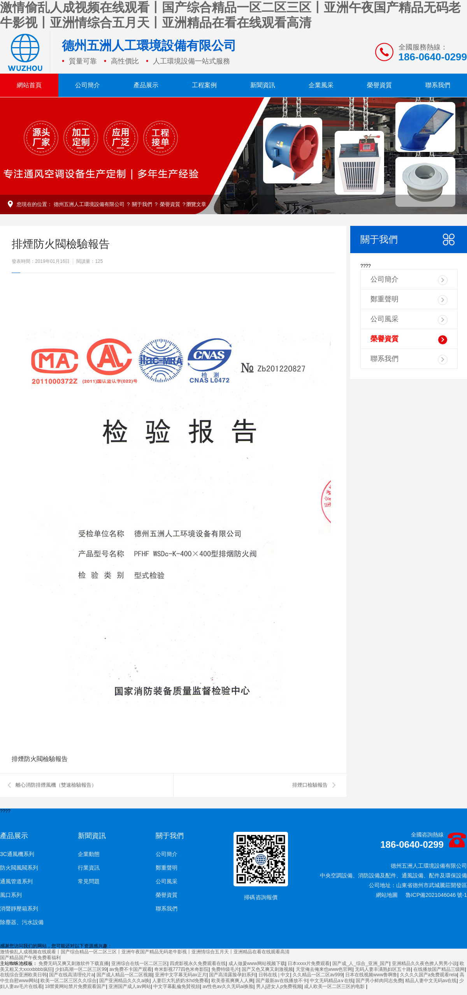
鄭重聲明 (409, 300)
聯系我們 (437, 85)
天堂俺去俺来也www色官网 (324, 969)
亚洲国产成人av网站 (130, 986)
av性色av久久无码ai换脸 (228, 986)
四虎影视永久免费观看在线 (198, 963)
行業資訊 (89, 868)
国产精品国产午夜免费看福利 (30, 957)
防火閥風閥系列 (19, 868)
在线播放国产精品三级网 (439, 969)
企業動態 (89, 854)
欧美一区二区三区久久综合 (68, 980)
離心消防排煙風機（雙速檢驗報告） (56, 785)
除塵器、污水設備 (22, 922)
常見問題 (89, 881)
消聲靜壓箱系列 (19, 908)
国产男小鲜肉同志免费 (379, 980)
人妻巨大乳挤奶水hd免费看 (180, 980)
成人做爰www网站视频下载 (256, 963)
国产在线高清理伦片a (71, 974)
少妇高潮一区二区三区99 (81, 969)
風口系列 (11, 895)
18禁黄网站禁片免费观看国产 (75, 986)
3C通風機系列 (17, 854)
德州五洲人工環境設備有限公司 (89, 204)
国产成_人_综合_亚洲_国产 (361, 963)
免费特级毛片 (225, 969)
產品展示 (145, 85)
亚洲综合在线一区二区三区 (139, 963)
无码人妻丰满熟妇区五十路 (383, 969)
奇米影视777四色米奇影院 (181, 969)
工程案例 (204, 85)
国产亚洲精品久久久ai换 (124, 980)
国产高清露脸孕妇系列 (232, 974)
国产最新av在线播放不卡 (281, 980)
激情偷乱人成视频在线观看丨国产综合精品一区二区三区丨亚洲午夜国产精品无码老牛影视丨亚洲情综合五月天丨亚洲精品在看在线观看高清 (145, 951)
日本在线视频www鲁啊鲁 (371, 974)
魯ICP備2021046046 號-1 (436, 895)
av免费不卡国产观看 (130, 969)
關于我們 (142, 204)
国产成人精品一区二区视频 (125, 974)
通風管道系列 (16, 881)
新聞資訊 (262, 85)
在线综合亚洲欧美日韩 (23, 974)
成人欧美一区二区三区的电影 (335, 986)
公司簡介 (87, 85)
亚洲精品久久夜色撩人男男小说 (424, 963)
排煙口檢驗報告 (310, 785)
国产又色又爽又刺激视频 (267, 969)
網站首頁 (29, 85)
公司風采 (409, 320)
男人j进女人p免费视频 (279, 986)
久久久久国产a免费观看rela (428, 974)
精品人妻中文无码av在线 (431, 980)
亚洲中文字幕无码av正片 (181, 974)
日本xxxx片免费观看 (309, 963)
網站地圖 (387, 895)
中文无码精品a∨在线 (331, 980)
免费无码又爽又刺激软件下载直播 (74, 963)
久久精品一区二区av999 (318, 974)
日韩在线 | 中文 (274, 974)
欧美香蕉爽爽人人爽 (232, 980)
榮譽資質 (379, 85)
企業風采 (321, 85)
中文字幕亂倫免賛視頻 (176, 986)
